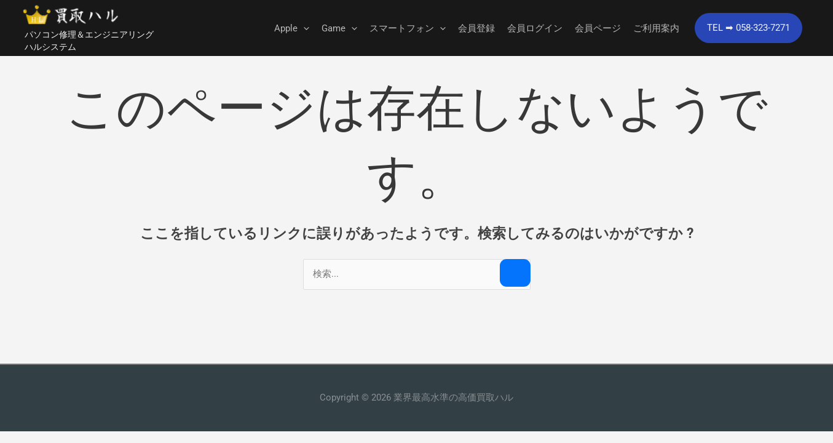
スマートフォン (407, 28)
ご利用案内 (656, 28)
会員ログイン (535, 28)
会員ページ (598, 28)
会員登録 (476, 28)
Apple (291, 28)
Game (339, 28)
